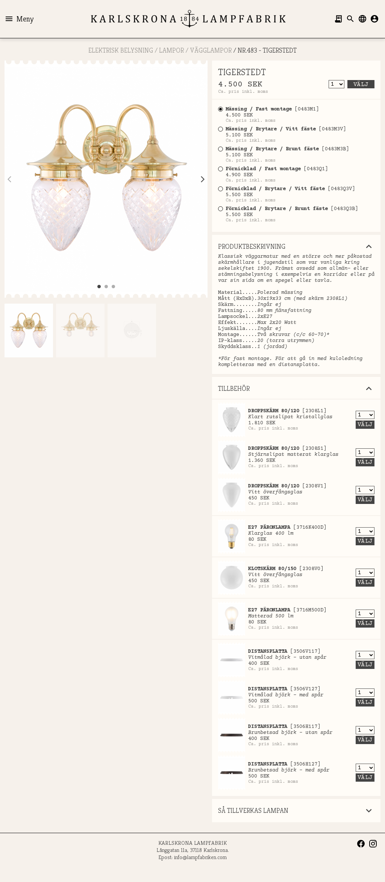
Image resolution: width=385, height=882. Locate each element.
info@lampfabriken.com (200, 857)
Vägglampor (211, 50)
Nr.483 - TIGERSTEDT (267, 50)
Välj (360, 84)
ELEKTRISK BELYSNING (120, 50)
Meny (19, 19)
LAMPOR (171, 50)
